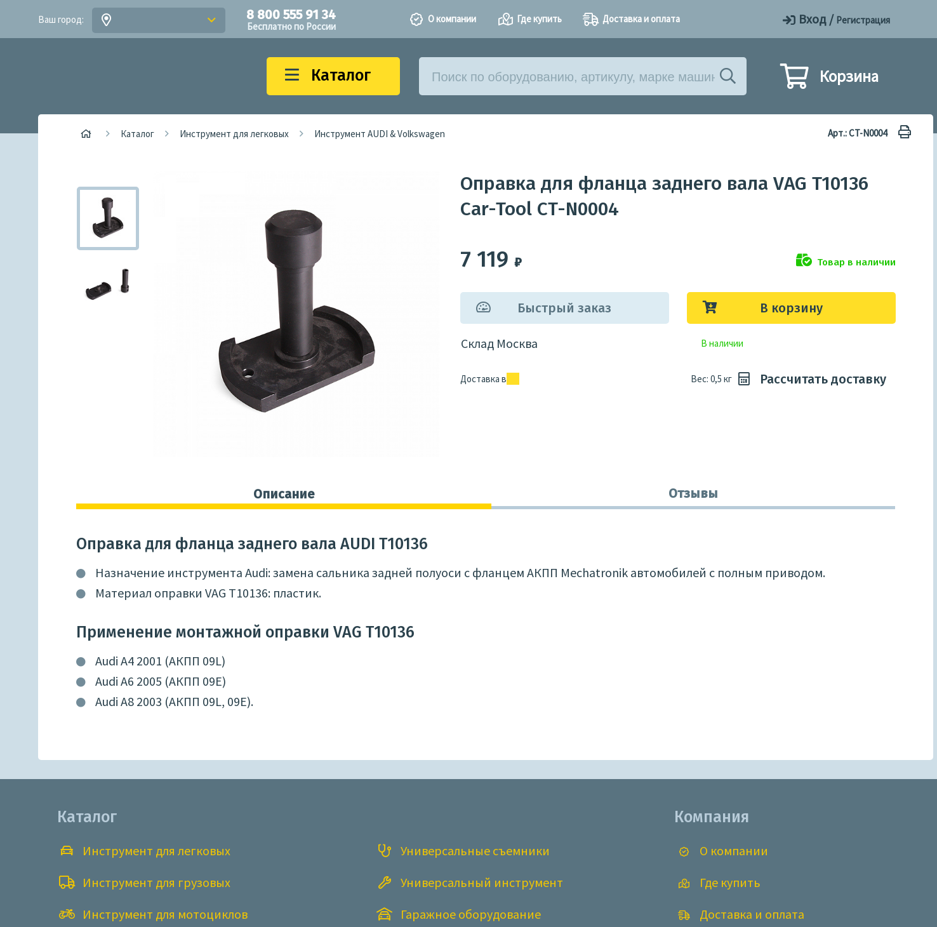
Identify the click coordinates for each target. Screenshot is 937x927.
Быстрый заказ (564, 308)
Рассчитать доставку (810, 379)
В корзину (791, 308)
